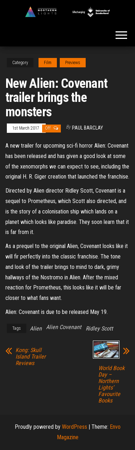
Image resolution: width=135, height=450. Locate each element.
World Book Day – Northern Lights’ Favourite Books (111, 384)
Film (47, 62)
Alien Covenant (63, 327)
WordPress (74, 426)
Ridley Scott (99, 328)
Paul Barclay (87, 128)
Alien (36, 328)
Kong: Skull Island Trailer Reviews (30, 356)
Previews (72, 62)
